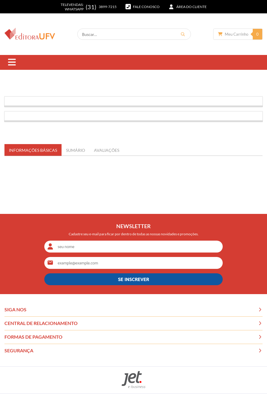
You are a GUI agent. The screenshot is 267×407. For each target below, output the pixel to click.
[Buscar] (183, 34)
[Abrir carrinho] (238, 34)
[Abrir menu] (11, 62)
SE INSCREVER (133, 279)
